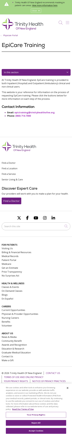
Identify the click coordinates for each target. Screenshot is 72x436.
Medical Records (10, 256)
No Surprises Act (10, 275)
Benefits (6, 321)
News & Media (9, 337)
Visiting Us (7, 248)
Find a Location (9, 168)
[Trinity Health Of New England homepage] (22, 29)
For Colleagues (53, 385)
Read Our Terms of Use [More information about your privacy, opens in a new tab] (23, 411)
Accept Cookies (36, 433)
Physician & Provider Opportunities (20, 313)
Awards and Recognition (14, 344)
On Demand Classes (12, 290)
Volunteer (7, 325)
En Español (7, 298)
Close (36, 10)
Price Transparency (12, 271)
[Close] (67, 390)
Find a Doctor (9, 162)
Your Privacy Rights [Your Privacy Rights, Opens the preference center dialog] (36, 416)
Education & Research (13, 348)
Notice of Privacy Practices (49, 381)
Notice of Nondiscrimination (22, 385)
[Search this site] (36, 226)
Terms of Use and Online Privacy (23, 377)
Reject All (36, 425)
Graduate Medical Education (16, 352)
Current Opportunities (13, 310)
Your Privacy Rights (16, 381)
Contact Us (7, 356)
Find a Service (9, 174)
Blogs (5, 294)
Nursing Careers (10, 317)
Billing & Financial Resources (16, 252)
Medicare (6, 263)
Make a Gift (8, 360)
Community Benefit (12, 340)
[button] (68, 22)
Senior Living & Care (12, 179)
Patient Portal (9, 260)
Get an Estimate (10, 267)
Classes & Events (10, 287)
